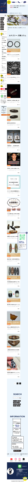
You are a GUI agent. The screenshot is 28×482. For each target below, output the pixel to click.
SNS (2, 86)
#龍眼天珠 (2, 27)
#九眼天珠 (2, 19)
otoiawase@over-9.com (6, 98)
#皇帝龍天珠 (2, 24)
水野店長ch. (1, 90)
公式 (16, 459)
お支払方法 (15, 437)
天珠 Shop (2, 76)
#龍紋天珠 (2, 29)
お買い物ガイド (17, 450)
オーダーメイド (2, 82)
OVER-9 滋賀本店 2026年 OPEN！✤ (17, 5)
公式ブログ (6, 90)
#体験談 (15, 402)
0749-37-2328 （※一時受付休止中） (17, 429)
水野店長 (5, 90)
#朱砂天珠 (2, 22)
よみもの (2, 34)
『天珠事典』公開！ (14, 7)
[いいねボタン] (18, 59)
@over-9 (22, 466)
